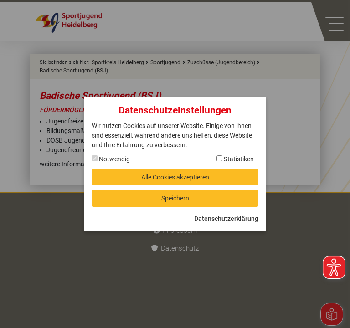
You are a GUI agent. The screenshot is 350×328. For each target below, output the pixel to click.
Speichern (175, 198)
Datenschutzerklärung (226, 219)
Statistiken (235, 158)
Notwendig (111, 158)
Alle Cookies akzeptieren (175, 176)
